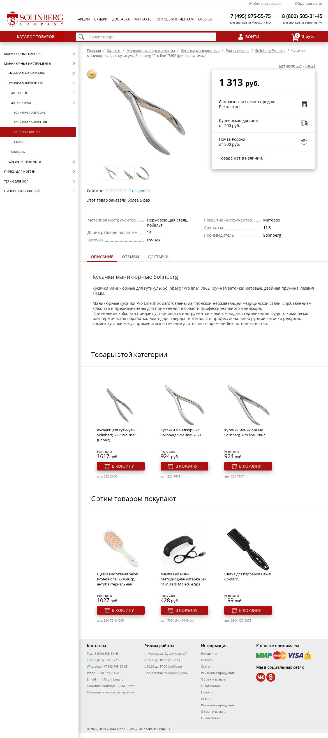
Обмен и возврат (214, 679)
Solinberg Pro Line (27, 132)
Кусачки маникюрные (25, 83)
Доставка (121, 19)
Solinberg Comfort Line (30, 122)
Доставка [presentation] (158, 256)
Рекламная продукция (218, 673)
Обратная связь (308, 3)
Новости (207, 660)
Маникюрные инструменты (27, 63)
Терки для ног (16, 181)
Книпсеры (18, 152)
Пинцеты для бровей (22, 191)
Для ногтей (19, 93)
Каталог (114, 50)
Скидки (101, 19)
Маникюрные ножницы (26, 73)
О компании (210, 686)
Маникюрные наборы (22, 54)
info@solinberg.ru (111, 679)
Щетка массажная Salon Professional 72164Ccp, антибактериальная (117, 579)
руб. (303, 37)
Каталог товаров (35, 36)
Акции (84, 19)
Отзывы (205, 19)
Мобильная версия (266, 3)
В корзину (123, 466)
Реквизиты (209, 653)
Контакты (143, 19)
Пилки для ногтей (19, 171)
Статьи (206, 666)
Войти (252, 36)
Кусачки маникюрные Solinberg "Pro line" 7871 (181, 432)
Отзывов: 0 (139, 190)
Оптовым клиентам (175, 19)
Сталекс (19, 142)
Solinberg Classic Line (29, 112)
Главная (94, 50)
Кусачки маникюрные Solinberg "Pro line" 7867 (244, 432)
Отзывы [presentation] (130, 256)
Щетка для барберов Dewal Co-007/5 (247, 576)
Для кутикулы (21, 103)
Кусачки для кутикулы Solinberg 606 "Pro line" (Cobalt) (116, 434)
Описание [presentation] (102, 256)
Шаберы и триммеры (24, 161)
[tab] (102, 257)
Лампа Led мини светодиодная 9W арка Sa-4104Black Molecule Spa (183, 579)
